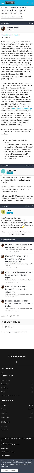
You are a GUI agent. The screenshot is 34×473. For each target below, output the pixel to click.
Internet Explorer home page (21, 109)
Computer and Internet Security (24, 250)
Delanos (31, 417)
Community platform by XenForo (16, 439)
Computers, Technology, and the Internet (19, 265)
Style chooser (4, 448)
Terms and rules (5, 456)
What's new (5, 422)
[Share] (29, 23)
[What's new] (28, 3)
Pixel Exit (9, 443)
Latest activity (4, 430)
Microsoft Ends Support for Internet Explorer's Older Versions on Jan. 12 (16, 259)
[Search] (32, 3)
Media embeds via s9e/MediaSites (10, 445)
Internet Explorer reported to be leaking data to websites (18, 246)
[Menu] (2, 3)
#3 (29, 206)
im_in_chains (12, 170)
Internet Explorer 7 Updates (13, 10)
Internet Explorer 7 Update (10, 35)
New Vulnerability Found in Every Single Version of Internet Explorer (18, 275)
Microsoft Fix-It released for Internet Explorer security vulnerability (16, 289)
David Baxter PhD (8, 13)
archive (22, 234)
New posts (4, 426)
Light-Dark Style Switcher (8, 452)
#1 (32, 23)
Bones (9, 210)
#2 (29, 166)
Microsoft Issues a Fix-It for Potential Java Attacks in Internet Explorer (19, 303)
